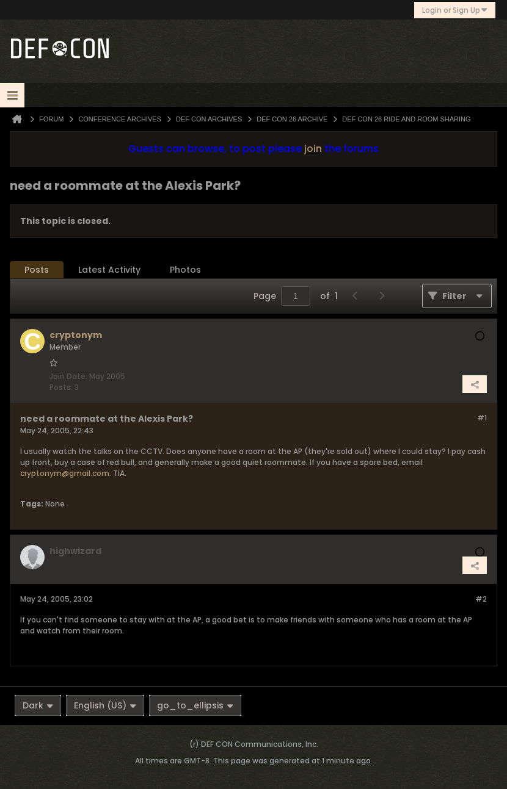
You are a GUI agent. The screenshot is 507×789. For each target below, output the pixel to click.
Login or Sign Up (454, 10)
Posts (36, 270)
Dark (38, 705)
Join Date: (68, 376)
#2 (481, 599)
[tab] (37, 270)
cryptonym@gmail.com (64, 473)
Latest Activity (109, 270)
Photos (185, 270)
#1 (482, 418)
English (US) (105, 705)
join (313, 149)
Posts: (61, 387)
